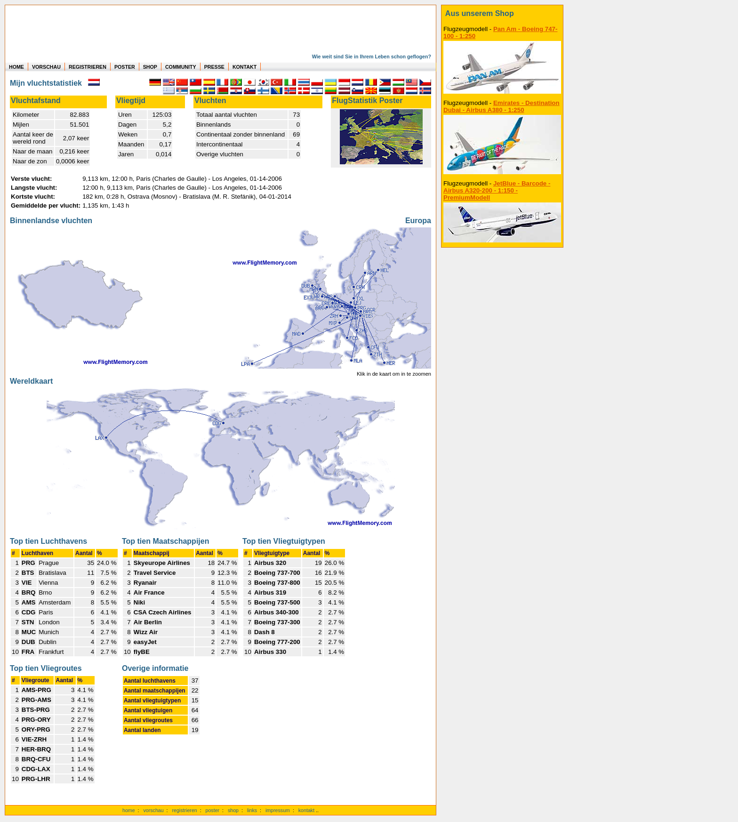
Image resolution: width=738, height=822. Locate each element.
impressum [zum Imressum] (277, 810)
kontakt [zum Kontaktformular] (306, 810)
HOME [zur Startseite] (16, 67)
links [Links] (252, 810)
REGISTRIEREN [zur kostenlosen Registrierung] (87, 67)
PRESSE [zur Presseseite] (214, 67)
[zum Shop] (502, 13)
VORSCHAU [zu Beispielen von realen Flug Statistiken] (46, 67)
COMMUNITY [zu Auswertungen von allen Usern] (180, 67)
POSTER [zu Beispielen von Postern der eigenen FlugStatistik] (124, 67)
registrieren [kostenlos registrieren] (184, 810)
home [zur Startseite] (128, 810)
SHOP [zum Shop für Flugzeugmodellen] (150, 67)
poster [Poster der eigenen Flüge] (213, 810)
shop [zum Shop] (233, 810)
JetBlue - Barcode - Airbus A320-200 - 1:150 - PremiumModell (496, 190)
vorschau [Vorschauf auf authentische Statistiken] (153, 810)
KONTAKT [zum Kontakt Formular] (245, 67)
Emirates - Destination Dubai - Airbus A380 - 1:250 (501, 106)
